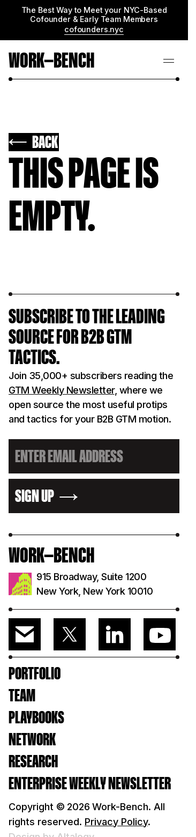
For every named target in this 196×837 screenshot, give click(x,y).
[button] (168, 59)
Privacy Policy (116, 821)
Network (32, 739)
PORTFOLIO (35, 673)
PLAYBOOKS (36, 717)
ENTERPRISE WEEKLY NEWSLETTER (90, 783)
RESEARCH (33, 761)
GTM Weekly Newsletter (62, 390)
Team (22, 695)
